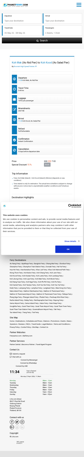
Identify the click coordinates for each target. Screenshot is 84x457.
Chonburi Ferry (64, 264)
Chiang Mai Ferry (52, 264)
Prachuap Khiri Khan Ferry (59, 297)
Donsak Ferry (50, 267)
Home (12, 321)
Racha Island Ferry (16, 300)
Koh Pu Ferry (56, 282)
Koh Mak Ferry (40, 279)
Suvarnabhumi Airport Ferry (42, 309)
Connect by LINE (19, 366)
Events (63, 321)
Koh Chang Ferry (43, 273)
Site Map (35, 327)
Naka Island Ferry (16, 291)
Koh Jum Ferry (55, 273)
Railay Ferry (28, 300)
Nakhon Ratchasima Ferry (33, 291)
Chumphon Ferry (16, 267)
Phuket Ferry (44, 297)
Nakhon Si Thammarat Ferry (54, 291)
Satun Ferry (44, 303)
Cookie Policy (26, 327)
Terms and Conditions (62, 324)
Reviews (21, 324)
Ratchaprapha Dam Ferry (43, 300)
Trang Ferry (27, 312)
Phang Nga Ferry (16, 297)
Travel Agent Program (44, 344)
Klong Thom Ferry (16, 273)
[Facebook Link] (12, 422)
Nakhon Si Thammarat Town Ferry (49, 294)
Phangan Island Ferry (30, 297)
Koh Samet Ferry (16, 285)
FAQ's (28, 324)
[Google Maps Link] (12, 427)
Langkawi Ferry (48, 288)
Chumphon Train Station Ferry (33, 267)
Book (47, 165)
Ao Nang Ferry (15, 264)
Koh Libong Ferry (16, 279)
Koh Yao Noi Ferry (43, 285)
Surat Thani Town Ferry (62, 306)
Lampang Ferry (24, 288)
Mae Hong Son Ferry (63, 288)
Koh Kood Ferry (15, 276)
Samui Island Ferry (31, 303)
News (69, 321)
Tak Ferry (57, 309)
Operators (13, 324)
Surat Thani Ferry (28, 306)
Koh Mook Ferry (53, 279)
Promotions (55, 321)
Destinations (20, 321)
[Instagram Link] (22, 422)
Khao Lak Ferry (41, 270)
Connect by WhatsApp (23, 363)
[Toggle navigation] (79, 4)
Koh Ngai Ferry (31, 282)
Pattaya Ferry (67, 294)
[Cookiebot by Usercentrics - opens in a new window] (70, 206)
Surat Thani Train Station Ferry (20, 309)
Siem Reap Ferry (55, 303)
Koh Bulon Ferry (29, 273)
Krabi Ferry (13, 288)
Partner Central (15, 344)
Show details (70, 241)
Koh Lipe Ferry (29, 279)
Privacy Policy (15, 327)
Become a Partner (28, 344)
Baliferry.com (27, 336)
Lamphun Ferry (36, 288)
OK (68, 249)
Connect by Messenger (24, 360)
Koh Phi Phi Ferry (44, 282)
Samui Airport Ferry (17, 303)
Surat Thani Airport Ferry (44, 306)
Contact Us (44, 327)
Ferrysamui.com (15, 336)
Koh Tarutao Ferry (29, 285)
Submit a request (17, 354)
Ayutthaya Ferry (27, 264)
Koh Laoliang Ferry (55, 276)
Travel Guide (36, 324)
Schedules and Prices (34, 321)
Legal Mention (47, 324)
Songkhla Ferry (15, 306)
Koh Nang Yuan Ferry (17, 282)
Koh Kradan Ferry (28, 276)
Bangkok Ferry (39, 264)
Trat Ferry (35, 312)
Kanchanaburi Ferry (28, 270)
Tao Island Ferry (15, 312)
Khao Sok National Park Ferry (58, 270)
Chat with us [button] (15, 357)
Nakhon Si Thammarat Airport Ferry (22, 294)
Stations (46, 321)
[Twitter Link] (17, 422)
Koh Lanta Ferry (42, 276)
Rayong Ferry (58, 300)
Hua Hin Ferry (14, 270)
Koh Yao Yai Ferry (57, 285)
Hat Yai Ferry (61, 267)
